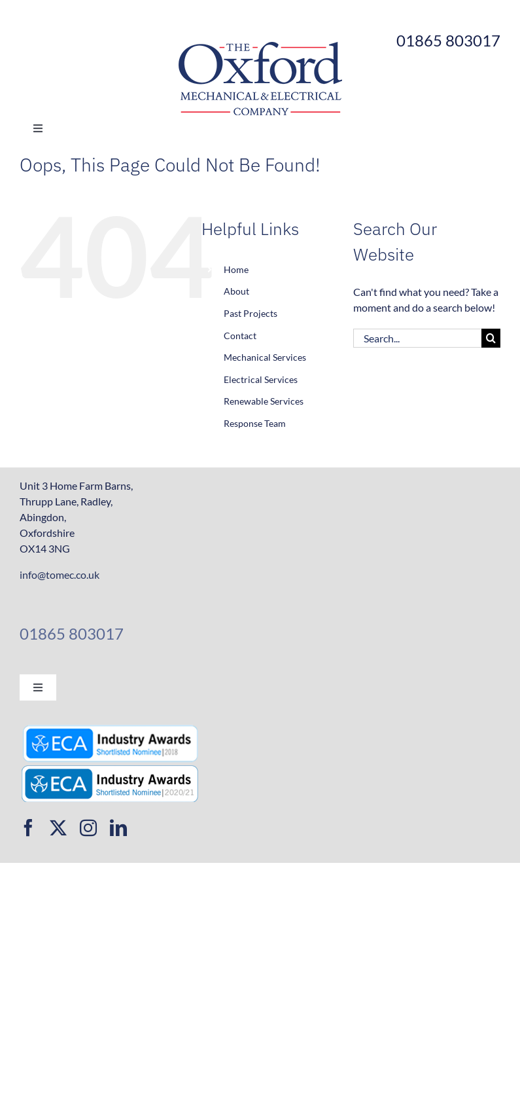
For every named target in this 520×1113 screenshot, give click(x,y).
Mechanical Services (265, 357)
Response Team (255, 423)
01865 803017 (72, 633)
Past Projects (250, 313)
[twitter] (58, 827)
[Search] (490, 338)
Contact (240, 335)
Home (236, 269)
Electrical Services (261, 379)
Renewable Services (263, 401)
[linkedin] (118, 827)
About (236, 291)
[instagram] (88, 827)
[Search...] (417, 338)
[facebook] (28, 827)
